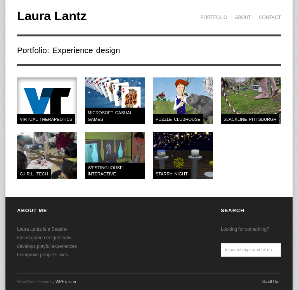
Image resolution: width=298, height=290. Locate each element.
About (243, 17)
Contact (270, 17)
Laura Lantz (52, 16)
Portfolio (213, 17)
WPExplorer (65, 282)
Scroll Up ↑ (271, 282)
